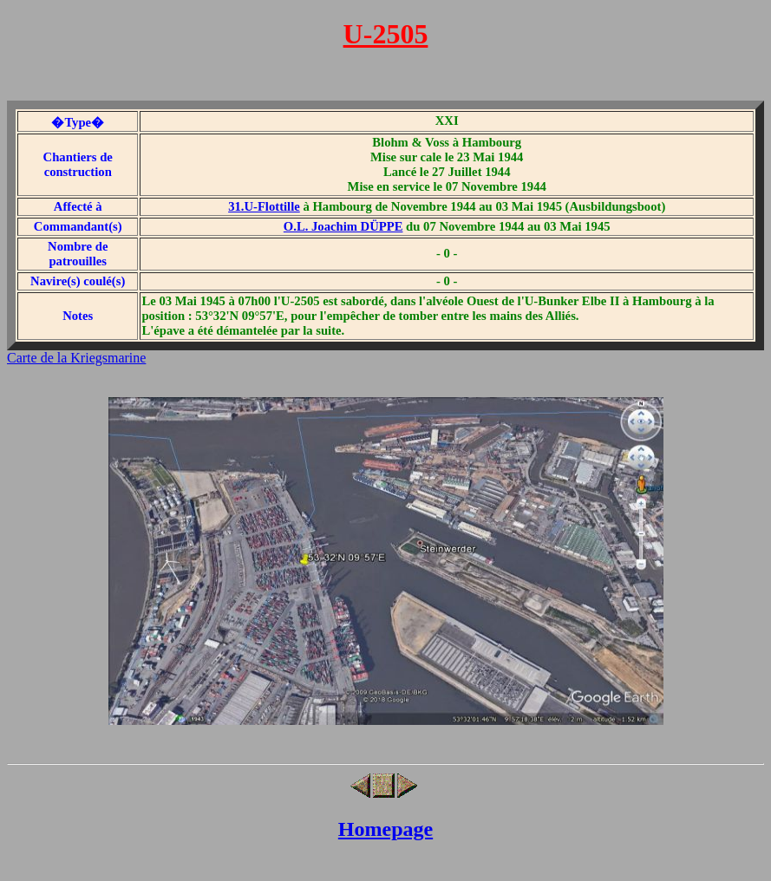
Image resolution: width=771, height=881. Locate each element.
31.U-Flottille (264, 206)
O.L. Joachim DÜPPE (343, 226)
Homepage (385, 829)
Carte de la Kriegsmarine (76, 357)
